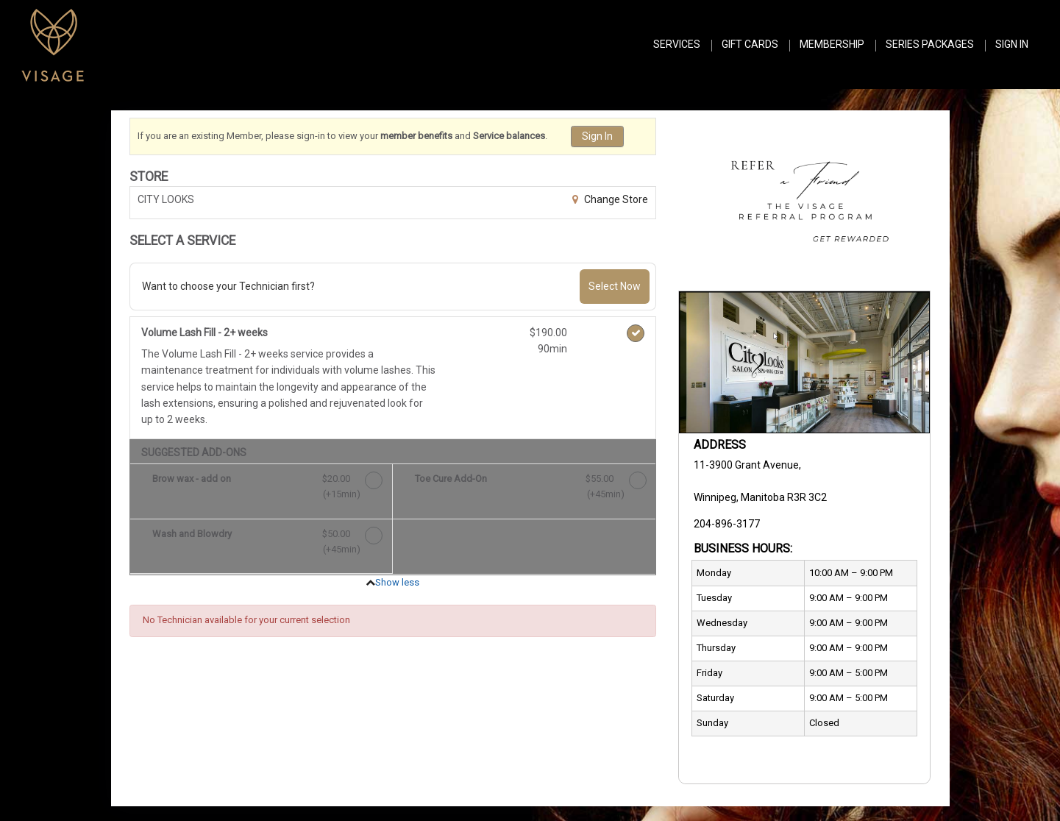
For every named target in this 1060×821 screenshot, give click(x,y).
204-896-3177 (727, 524)
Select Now (614, 286)
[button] (804, 197)
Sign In (597, 136)
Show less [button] (397, 582)
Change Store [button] (615, 199)
